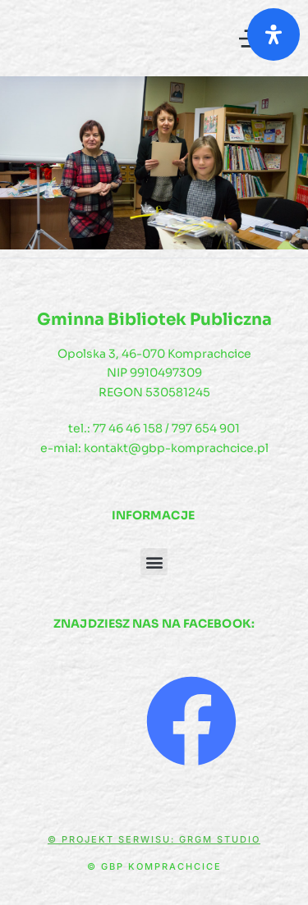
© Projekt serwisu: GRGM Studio (154, 839)
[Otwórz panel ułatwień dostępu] (273, 34)
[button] (154, 561)
